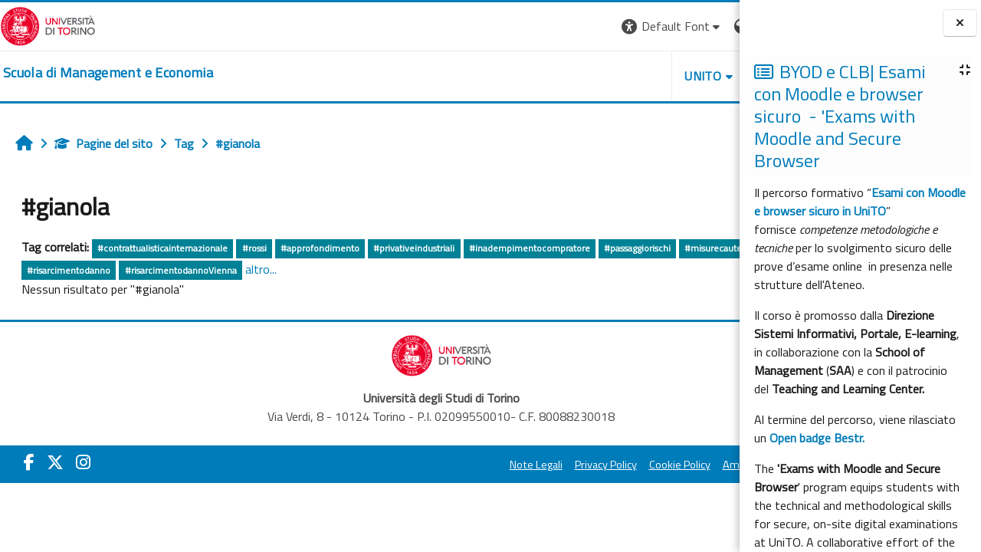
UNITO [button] (560, 76)
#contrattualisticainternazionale (162, 248)
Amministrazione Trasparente (650, 464)
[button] (529, 26)
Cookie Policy (536, 464)
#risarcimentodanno (195, 270)
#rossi (254, 248)
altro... (387, 269)
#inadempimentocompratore (529, 248)
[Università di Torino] (48, 24)
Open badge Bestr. (817, 438)
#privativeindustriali (413, 248)
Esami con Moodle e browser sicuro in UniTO (860, 201)
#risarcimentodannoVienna (307, 270)
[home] (108, 72)
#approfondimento (320, 248)
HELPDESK (647, 76)
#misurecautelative (67, 270)
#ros (130, 270)
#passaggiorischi (637, 248)
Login (713, 26)
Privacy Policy (462, 464)
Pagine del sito (103, 143)
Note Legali (392, 464)
